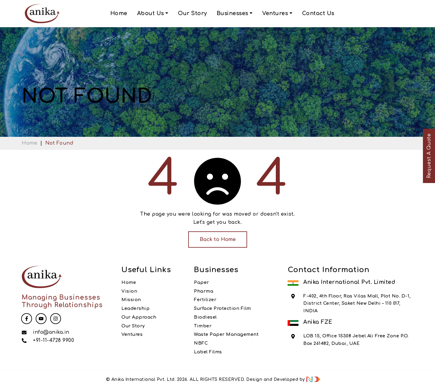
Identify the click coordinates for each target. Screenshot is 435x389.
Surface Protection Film (222, 308)
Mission (131, 299)
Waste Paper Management (226, 334)
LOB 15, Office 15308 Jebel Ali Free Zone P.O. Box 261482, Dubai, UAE (356, 339)
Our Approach (138, 317)
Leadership (135, 308)
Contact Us (318, 13)
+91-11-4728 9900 (53, 340)
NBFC (201, 343)
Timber (202, 325)
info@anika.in (51, 332)
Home (118, 13)
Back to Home (218, 239)
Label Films (208, 351)
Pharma (203, 291)
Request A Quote (429, 155)
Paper (201, 282)
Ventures (275, 13)
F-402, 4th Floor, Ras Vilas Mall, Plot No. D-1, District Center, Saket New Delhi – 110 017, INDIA (357, 303)
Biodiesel (205, 317)
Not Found (59, 143)
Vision (129, 291)
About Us (150, 13)
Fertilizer (205, 299)
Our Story (192, 13)
